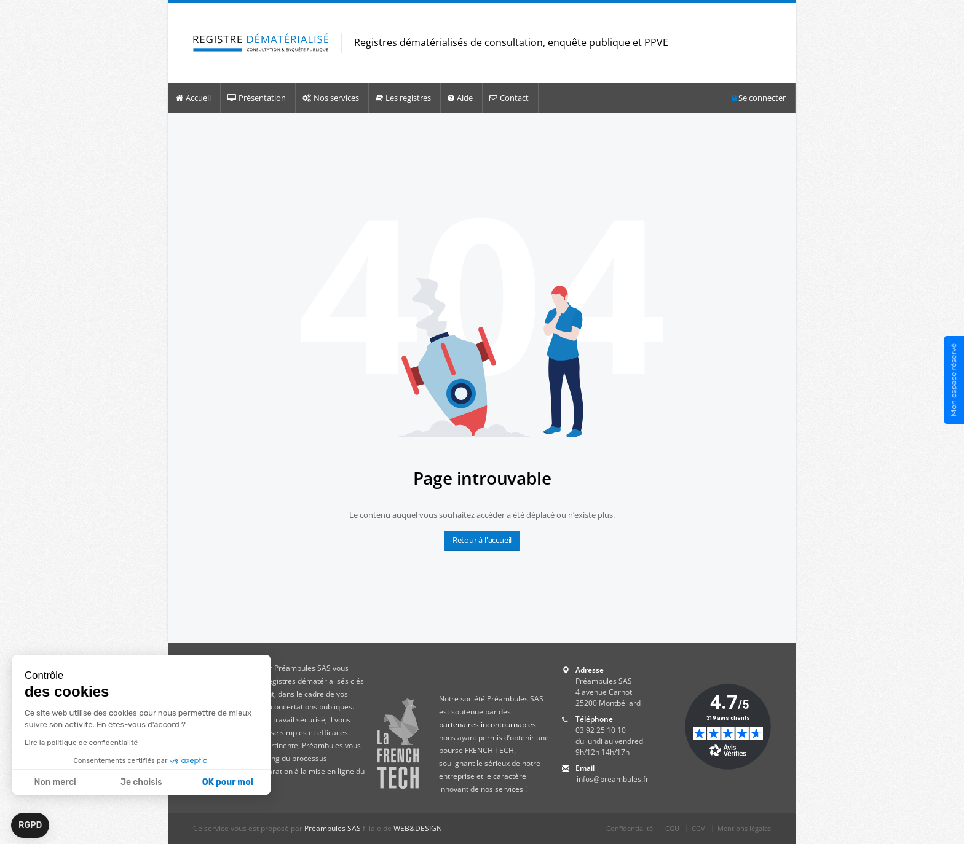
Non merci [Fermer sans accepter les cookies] (55, 782)
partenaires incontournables (487, 724)
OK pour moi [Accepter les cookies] (227, 782)
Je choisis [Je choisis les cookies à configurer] (141, 782)
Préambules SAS (332, 828)
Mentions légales (744, 828)
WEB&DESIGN (417, 828)
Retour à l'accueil (482, 539)
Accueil (193, 97)
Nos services (330, 97)
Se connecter (759, 98)
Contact (509, 97)
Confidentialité (629, 828)
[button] (30, 825)
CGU (672, 828)
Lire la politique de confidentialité (81, 742)
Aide (460, 97)
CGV (698, 828)
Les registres (403, 97)
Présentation (256, 97)
